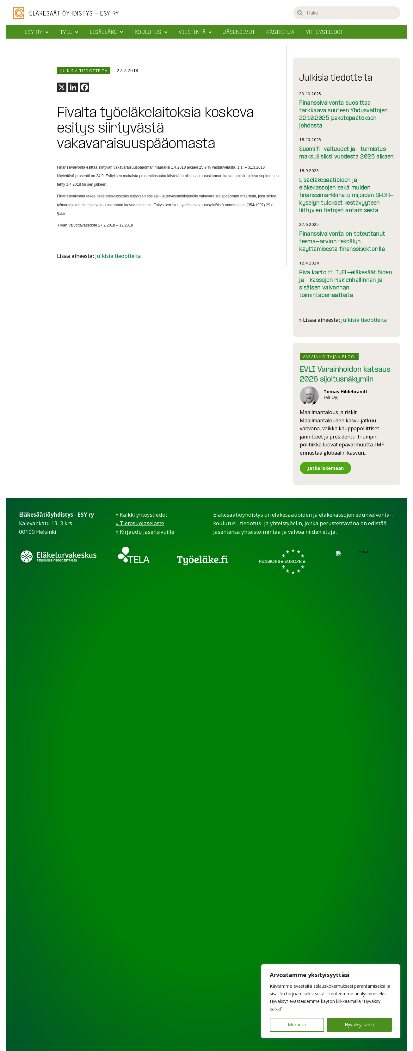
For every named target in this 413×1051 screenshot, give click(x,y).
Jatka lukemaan (325, 468)
